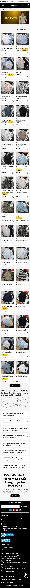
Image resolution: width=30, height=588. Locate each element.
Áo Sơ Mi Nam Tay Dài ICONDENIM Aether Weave (7, 351)
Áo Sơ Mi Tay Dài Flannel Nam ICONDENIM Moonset (8, 191)
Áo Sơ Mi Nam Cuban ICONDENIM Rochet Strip (22, 283)
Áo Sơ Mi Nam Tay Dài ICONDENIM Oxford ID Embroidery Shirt (21, 351)
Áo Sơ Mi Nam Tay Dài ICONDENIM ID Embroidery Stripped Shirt (8, 329)
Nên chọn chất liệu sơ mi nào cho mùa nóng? (14, 422)
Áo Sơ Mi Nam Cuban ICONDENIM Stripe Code (22, 191)
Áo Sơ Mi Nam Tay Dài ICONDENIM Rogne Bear (21, 261)
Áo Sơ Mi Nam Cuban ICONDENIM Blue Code (7, 239)
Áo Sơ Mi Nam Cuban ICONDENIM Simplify (21, 143)
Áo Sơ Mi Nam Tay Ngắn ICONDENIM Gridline (7, 119)
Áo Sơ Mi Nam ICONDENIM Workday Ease (8, 71)
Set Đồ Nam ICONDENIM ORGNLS (7, 215)
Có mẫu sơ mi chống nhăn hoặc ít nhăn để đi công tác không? (14, 451)
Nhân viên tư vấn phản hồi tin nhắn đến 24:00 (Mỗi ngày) (15, 529)
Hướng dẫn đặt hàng (7, 547)
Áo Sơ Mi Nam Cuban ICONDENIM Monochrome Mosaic (22, 95)
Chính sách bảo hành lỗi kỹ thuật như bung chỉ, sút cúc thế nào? (13, 466)
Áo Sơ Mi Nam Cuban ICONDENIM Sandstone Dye (7, 95)
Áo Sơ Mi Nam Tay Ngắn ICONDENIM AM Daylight (7, 47)
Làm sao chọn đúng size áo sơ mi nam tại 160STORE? (13, 414)
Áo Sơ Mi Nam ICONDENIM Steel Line (22, 71)
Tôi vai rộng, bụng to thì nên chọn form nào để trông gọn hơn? (14, 444)
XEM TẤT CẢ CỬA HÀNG (7, 576)
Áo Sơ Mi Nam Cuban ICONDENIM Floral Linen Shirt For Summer (21, 376)
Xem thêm (15, 386)
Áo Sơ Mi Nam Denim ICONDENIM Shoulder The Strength (7, 376)
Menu (3, 5)
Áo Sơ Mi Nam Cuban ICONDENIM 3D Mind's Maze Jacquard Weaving (21, 305)
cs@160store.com (7, 524)
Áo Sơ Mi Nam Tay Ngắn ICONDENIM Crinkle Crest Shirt (22, 329)
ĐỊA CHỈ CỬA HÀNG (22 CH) (10, 553)
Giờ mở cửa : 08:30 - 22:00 (10, 526)
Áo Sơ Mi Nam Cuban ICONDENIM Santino (21, 119)
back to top (26, 581)
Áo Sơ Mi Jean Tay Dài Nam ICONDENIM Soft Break (22, 167)
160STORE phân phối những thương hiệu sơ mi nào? (12, 459)
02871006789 (6, 521)
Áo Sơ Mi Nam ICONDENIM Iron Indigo (8, 167)
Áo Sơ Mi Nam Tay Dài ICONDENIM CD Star (6, 261)
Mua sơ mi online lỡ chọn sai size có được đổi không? (13, 437)
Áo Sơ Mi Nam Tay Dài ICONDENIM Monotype (7, 283)
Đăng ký (24, 506)
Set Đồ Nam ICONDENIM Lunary (22, 215)
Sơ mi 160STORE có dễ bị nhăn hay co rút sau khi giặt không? (14, 429)
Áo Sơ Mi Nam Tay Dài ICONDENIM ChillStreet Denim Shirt (7, 305)
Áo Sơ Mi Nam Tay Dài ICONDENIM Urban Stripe (22, 47)
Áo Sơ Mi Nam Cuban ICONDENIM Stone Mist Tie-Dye (7, 143)
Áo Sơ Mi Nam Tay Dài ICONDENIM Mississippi (21, 239)
